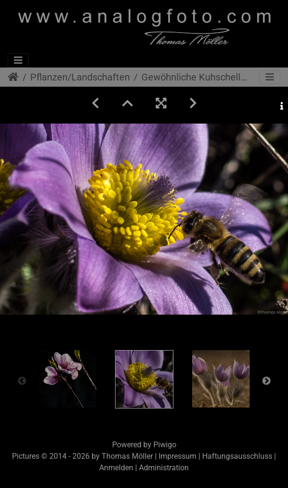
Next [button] (266, 381)
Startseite (13, 77)
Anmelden (116, 467)
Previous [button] (22, 381)
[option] (67, 379)
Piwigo (164, 444)
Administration (164, 467)
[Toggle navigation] (18, 60)
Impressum (177, 456)
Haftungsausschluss (237, 456)
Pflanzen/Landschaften (80, 77)
